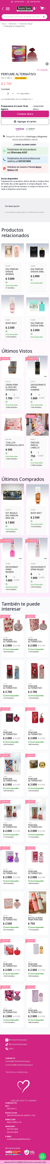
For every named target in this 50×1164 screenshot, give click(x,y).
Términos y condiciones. (16, 1072)
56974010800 (19, 2)
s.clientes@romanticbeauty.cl (19, 1064)
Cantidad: (5, 89)
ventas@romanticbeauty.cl (17, 1061)
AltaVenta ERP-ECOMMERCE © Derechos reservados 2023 (25, 1162)
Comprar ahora (25, 113)
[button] (44, 16)
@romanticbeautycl (16, 1039)
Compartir (42, 70)
